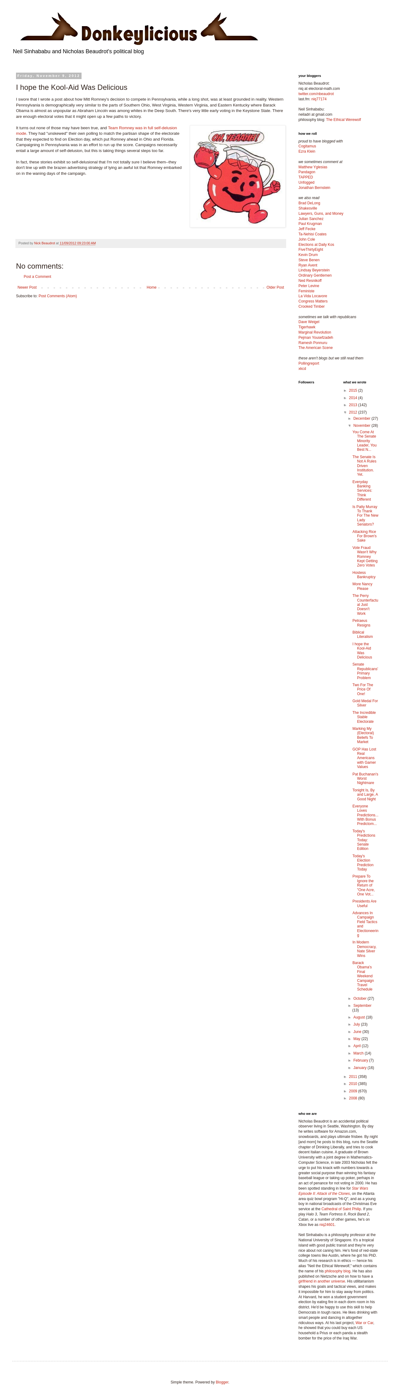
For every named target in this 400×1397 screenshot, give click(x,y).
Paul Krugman (310, 224)
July (357, 1024)
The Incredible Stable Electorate (364, 717)
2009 (353, 1091)
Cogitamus (307, 146)
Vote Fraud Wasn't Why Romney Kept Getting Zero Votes (365, 557)
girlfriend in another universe (321, 1281)
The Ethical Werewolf (343, 120)
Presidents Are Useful (364, 903)
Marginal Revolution (314, 332)
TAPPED (305, 177)
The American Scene (315, 348)
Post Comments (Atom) (57, 296)
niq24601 (326, 1225)
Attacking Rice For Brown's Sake (364, 536)
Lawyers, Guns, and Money (320, 213)
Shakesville (307, 208)
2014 (353, 398)
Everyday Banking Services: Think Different (362, 491)
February (361, 1060)
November (362, 425)
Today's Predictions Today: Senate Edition (363, 840)
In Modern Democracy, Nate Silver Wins (364, 949)
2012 (353, 412)
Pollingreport (308, 363)
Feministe (306, 291)
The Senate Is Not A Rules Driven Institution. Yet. (364, 466)
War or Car (364, 1323)
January (360, 1068)
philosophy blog (337, 1271)
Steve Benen (309, 260)
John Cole (306, 239)
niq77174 (318, 99)
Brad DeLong (309, 203)
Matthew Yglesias (312, 167)
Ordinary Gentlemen (315, 275)
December (362, 418)
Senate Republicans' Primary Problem (365, 671)
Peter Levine (308, 286)
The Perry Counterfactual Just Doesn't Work (365, 605)
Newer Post (27, 287)
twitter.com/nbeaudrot (316, 94)
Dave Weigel (308, 322)
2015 (353, 390)
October (360, 998)
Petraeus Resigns (361, 622)
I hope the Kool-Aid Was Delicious (362, 650)
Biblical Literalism (362, 634)
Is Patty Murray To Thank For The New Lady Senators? (365, 516)
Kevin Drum (308, 255)
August (359, 1017)
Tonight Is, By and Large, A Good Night (365, 794)
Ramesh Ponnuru (312, 343)
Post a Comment (37, 276)
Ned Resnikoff (310, 280)
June (357, 1032)
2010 (353, 1084)
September (362, 1005)
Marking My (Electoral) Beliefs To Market (363, 735)
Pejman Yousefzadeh (315, 337)
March (359, 1053)
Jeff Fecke (306, 229)
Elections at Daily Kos (316, 244)
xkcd (302, 368)
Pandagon (306, 172)
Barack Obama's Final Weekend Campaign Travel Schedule (363, 976)
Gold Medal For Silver (365, 703)
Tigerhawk (306, 327)
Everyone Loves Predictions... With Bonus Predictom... (365, 815)
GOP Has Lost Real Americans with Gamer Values (364, 758)
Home (152, 287)
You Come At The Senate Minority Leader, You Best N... (364, 441)
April (357, 1046)
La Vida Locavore (312, 296)
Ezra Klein (306, 151)
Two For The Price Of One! (362, 689)
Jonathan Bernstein (314, 188)
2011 (353, 1077)
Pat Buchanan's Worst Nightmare (365, 778)
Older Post (275, 287)
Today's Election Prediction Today (362, 862)
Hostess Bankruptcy (363, 574)
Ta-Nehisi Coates (312, 234)
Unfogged (306, 182)
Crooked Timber (311, 306)
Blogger (222, 1382)
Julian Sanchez (310, 219)
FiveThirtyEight (310, 249)
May (357, 1039)
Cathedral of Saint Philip (341, 1209)
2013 (353, 405)
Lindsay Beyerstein (314, 270)
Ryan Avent (307, 265)
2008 (353, 1098)
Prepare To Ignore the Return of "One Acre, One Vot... (363, 885)
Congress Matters (313, 301)
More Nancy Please (362, 586)
